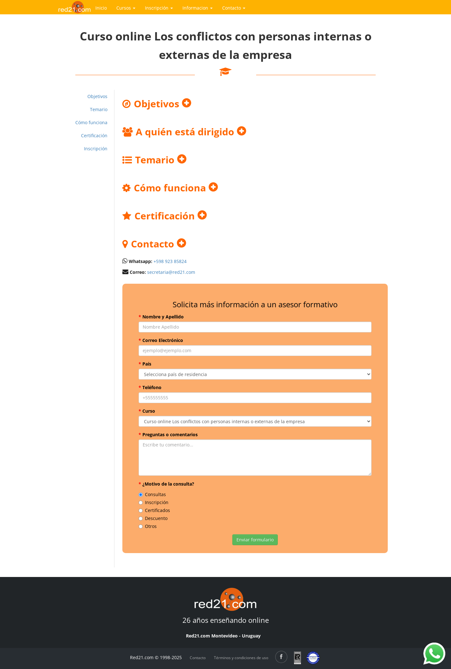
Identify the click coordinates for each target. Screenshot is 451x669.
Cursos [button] (125, 8)
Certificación (94, 135)
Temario (98, 109)
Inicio (101, 8)
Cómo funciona (91, 122)
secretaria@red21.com (171, 272)
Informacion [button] (197, 8)
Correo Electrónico (161, 340)
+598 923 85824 (170, 261)
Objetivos (97, 96)
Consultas (152, 494)
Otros (148, 526)
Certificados (154, 510)
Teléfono (150, 387)
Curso (147, 411)
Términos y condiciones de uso (241, 657)
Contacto (198, 657)
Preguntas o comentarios (168, 434)
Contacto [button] (233, 8)
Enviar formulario (255, 540)
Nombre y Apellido (161, 317)
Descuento (153, 518)
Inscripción (95, 149)
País (145, 364)
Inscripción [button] (159, 8)
